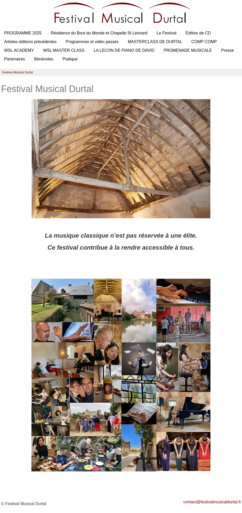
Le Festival (166, 33)
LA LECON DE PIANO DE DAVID (124, 50)
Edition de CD (198, 33)
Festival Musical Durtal (17, 72)
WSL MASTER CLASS (63, 50)
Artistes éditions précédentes (30, 42)
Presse (227, 50)
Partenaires (14, 59)
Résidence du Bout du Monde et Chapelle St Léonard (99, 33)
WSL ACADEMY (19, 50)
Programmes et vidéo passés (92, 42)
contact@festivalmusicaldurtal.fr (212, 502)
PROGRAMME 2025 (23, 33)
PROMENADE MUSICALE (188, 50)
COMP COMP (204, 42)
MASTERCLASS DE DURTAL (155, 42)
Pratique (70, 59)
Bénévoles (43, 59)
